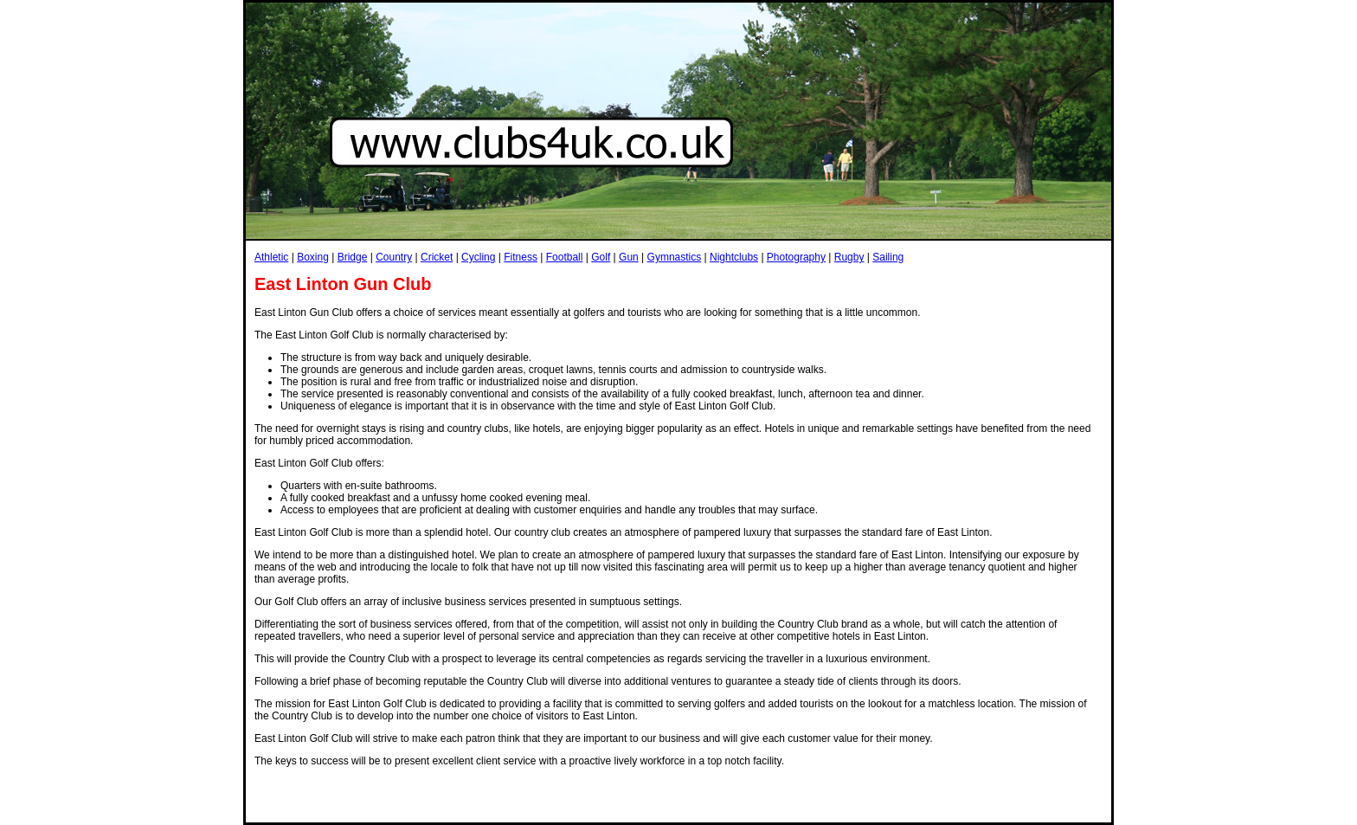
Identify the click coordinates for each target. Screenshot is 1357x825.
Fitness (520, 257)
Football (564, 257)
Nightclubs (734, 257)
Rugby (849, 257)
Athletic (271, 257)
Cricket (437, 257)
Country (394, 257)
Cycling (478, 257)
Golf (600, 257)
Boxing (313, 257)
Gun (629, 257)
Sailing (888, 257)
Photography (796, 257)
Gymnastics (674, 257)
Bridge (353, 257)
